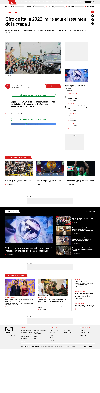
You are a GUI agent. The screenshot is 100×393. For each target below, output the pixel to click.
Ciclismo (20, 113)
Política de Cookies (59, 346)
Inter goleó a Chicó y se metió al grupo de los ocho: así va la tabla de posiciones (77, 126)
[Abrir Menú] (6, 2)
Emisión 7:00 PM (69, 6)
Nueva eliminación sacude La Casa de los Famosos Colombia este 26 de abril (19, 300)
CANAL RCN (88, 1)
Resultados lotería (79, 303)
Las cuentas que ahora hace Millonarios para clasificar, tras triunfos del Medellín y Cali (77, 107)
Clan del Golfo (72, 113)
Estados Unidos (40, 178)
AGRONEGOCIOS (67, 334)
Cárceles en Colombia (70, 83)
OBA (35, 338)
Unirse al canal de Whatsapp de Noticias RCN (33, 95)
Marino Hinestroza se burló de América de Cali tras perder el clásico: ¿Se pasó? (80, 181)
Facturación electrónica (40, 330)
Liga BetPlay (71, 123)
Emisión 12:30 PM (49, 6)
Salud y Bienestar (46, 1)
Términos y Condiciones (70, 346)
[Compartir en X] (92, 19)
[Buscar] (94, 2)
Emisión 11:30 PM (89, 6)
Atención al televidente (27, 332)
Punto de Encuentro (77, 1)
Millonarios (71, 103)
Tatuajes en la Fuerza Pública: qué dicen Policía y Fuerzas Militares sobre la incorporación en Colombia (52, 301)
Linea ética (36, 336)
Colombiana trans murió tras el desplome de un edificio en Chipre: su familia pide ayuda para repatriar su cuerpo (78, 97)
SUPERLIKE (82, 334)
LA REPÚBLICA (67, 330)
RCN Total (52, 332)
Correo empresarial (26, 336)
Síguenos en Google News (33, 124)
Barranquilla (71, 93)
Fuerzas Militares (42, 297)
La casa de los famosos (11, 297)
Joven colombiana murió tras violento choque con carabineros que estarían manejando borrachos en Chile (82, 239)
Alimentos (77, 279)
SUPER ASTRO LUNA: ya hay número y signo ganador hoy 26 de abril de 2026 (84, 306)
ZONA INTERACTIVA (84, 332)
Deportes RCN (36, 1)
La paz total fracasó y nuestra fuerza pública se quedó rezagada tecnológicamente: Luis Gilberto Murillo (82, 229)
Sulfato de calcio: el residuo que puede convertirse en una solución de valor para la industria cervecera (84, 283)
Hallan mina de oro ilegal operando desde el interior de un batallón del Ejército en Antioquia (78, 117)
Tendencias (61, 1)
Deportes (12, 12)
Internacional (27, 1)
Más (90, 212)
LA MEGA (52, 340)
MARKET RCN (83, 335)
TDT (58, 330)
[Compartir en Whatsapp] (92, 23)
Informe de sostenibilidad (37, 333)
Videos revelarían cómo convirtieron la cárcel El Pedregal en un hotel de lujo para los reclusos (76, 87)
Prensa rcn (24, 338)
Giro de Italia (13, 113)
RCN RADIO (52, 334)
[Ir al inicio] (12, 2)
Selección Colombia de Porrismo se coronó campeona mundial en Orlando (48, 181)
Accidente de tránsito (80, 291)
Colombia (20, 1)
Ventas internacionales (40, 335)
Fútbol (68, 178)
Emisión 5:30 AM (29, 6)
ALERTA (51, 337)
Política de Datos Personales (47, 346)
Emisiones (9, 6)
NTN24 (51, 330)
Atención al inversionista (24, 341)
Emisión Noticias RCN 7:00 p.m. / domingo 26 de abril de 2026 (82, 219)
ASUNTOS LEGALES (68, 332)
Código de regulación (26, 335)
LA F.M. (51, 335)
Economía (54, 1)
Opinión (68, 1)
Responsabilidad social (27, 330)
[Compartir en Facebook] (92, 15)
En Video (12, 212)
